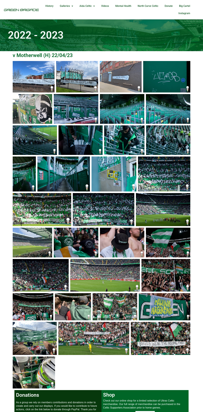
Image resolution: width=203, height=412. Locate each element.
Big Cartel (184, 5)
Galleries (66, 6)
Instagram (184, 13)
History (49, 5)
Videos (105, 5)
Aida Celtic (87, 6)
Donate (169, 5)
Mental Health (123, 5)
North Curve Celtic (148, 5)
